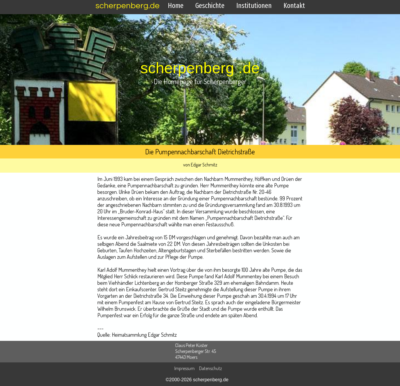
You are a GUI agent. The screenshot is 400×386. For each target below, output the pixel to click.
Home (175, 5)
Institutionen (254, 5)
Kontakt (294, 5)
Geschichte (209, 5)
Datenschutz (210, 368)
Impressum (184, 368)
